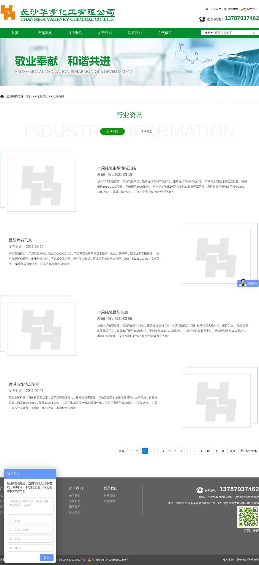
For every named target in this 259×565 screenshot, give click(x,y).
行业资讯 (75, 33)
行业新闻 (58, 96)
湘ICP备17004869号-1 (72, 559)
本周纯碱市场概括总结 (116, 168)
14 (200, 451)
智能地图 (109, 501)
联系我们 (135, 33)
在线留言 (165, 33)
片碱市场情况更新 (24, 384)
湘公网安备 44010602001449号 (108, 559)
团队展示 (74, 506)
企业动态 (146, 131)
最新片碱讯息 (20, 240)
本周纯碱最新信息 (112, 312)
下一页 (219, 451)
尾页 (232, 451)
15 (208, 451)
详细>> (168, 191)
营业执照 (74, 512)
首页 (14, 33)
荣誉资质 (74, 501)
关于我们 (105, 33)
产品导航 (45, 33)
